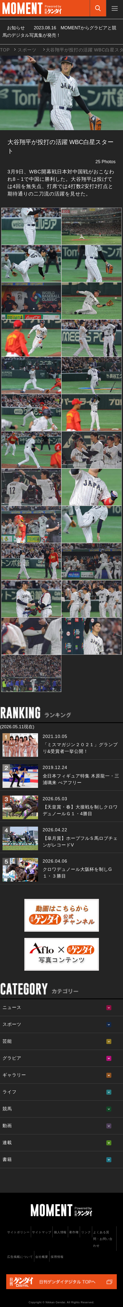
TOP (5, 49)
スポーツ (27, 49)
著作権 (74, 1232)
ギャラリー (14, 1075)
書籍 (7, 1159)
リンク (86, 1232)
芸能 (7, 1041)
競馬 (7, 1108)
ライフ (9, 1091)
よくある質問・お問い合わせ (102, 1238)
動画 (7, 1125)
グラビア (11, 1058)
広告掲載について (20, 1257)
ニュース (11, 1007)
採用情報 (57, 1257)
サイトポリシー (18, 1232)
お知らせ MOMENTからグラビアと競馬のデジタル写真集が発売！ (59, 31)
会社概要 (41, 1257)
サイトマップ (41, 1232)
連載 (7, 1142)
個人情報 (60, 1232)
